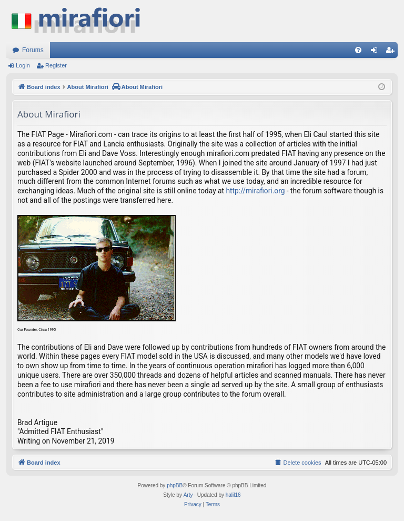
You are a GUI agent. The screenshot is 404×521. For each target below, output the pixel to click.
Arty (188, 495)
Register (56, 65)
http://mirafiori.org (255, 190)
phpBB (175, 485)
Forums (33, 50)
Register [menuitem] (392, 52)
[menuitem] (358, 50)
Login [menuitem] (376, 52)
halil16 (233, 495)
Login (23, 65)
